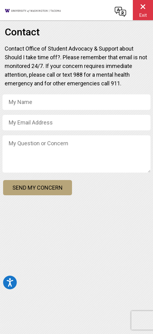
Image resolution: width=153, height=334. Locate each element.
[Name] (76, 102)
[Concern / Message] (76, 154)
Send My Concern (37, 187)
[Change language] (120, 11)
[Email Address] (76, 122)
